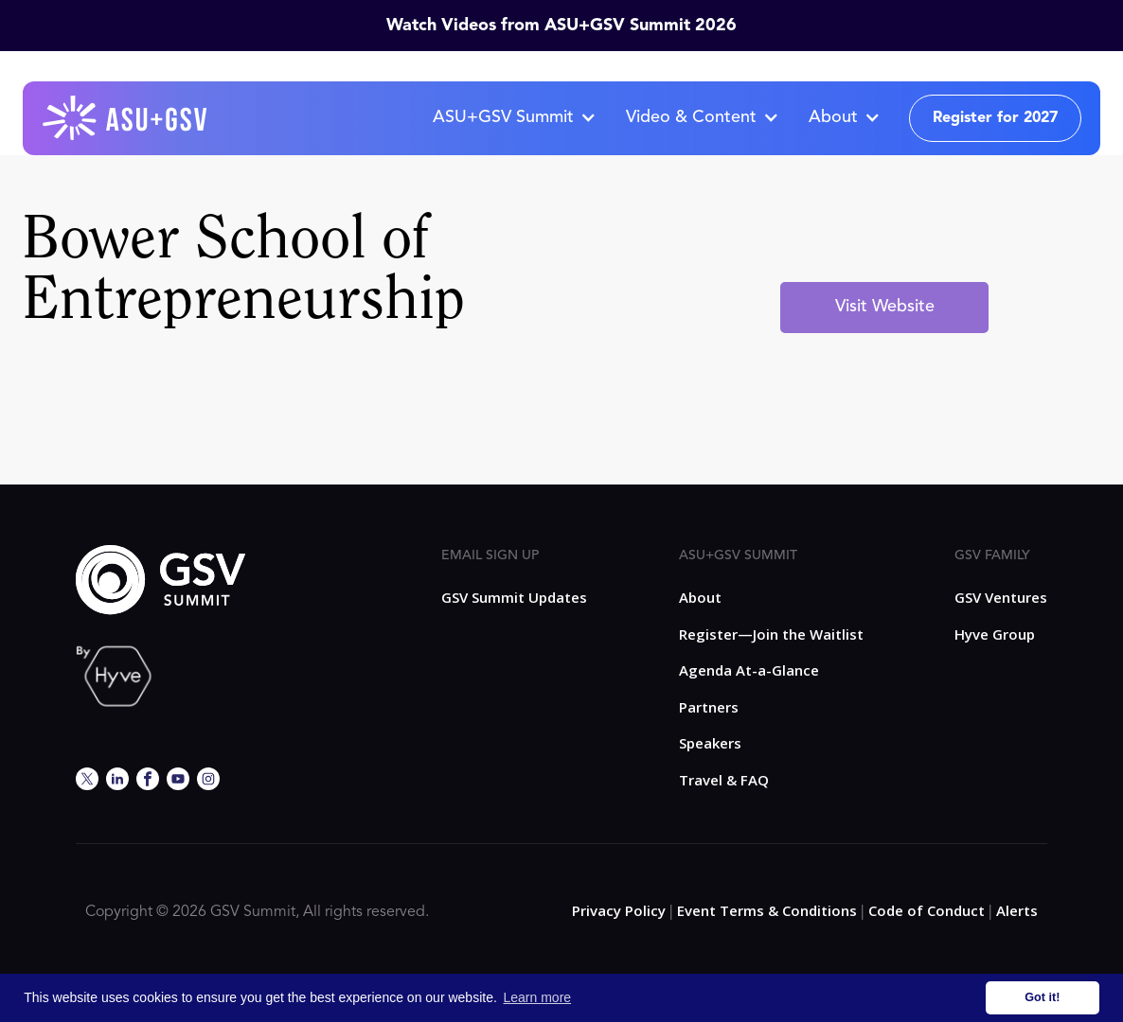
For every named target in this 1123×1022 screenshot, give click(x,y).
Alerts (1017, 910)
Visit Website (885, 306)
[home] (126, 118)
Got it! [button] (1042, 997)
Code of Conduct (926, 910)
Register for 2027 (995, 118)
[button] (514, 118)
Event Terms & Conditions (767, 910)
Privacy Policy (619, 910)
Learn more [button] (538, 997)
